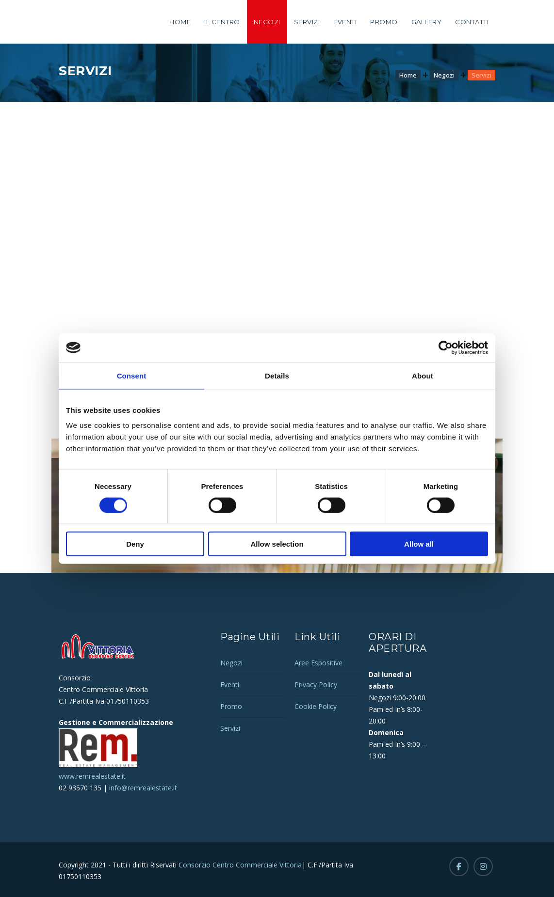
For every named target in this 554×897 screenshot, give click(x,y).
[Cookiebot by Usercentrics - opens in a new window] (445, 347)
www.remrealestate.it (92, 776)
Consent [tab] (132, 375)
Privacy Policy (315, 684)
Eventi (345, 22)
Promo (384, 22)
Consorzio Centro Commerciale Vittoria (239, 864)
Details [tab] (277, 375)
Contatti (472, 22)
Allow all (419, 544)
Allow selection (276, 544)
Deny (135, 544)
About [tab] (422, 375)
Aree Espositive (318, 662)
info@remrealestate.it (143, 787)
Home (180, 22)
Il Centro (222, 22)
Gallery (426, 22)
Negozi (267, 22)
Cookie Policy (315, 706)
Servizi (307, 22)
